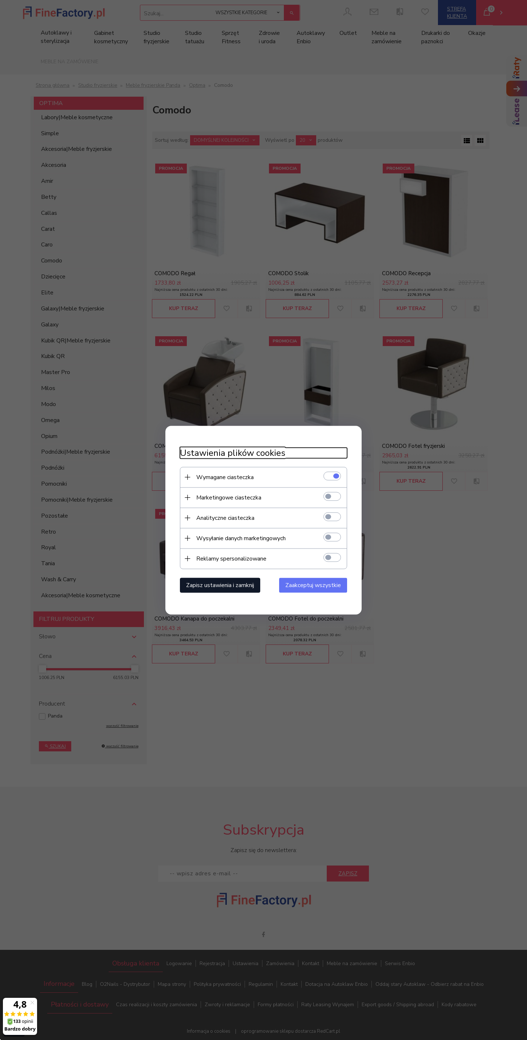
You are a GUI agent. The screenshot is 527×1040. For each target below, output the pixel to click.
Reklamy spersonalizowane (231, 558)
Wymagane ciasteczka (225, 477)
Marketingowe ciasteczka (228, 497)
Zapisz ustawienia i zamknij (220, 585)
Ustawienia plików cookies (232, 452)
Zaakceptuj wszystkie (313, 585)
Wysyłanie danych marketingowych (241, 538)
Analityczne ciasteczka (225, 518)
